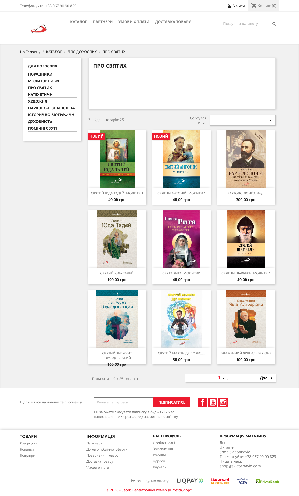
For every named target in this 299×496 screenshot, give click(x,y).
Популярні (28, 455)
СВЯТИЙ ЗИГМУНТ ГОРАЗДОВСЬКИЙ (117, 355)
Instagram (223, 402)
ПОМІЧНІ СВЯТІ (42, 128)
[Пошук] (250, 23)
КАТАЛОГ (78, 21)
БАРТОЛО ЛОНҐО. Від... (246, 193)
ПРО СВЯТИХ (40, 87)
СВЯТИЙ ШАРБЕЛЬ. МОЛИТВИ (245, 273)
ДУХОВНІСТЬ (40, 121)
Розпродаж (29, 443)
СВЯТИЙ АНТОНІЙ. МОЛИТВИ (181, 193)
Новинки (27, 449)
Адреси (159, 461)
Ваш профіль (167, 436)
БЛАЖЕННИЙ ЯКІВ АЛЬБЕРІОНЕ (246, 353)
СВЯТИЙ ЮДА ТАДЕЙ (117, 273)
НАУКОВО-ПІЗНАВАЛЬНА (51, 108)
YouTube (212, 402)
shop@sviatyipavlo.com (240, 465)
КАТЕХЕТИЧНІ (41, 94)
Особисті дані (164, 443)
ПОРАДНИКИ (40, 74)
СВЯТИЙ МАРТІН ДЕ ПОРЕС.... (181, 353)
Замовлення (163, 449)
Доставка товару (173, 21)
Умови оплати (134, 21)
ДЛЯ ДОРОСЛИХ (42, 66)
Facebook (202, 402)
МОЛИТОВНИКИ (43, 81)
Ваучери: (160, 467)
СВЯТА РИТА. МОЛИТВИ (181, 273)
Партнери (103, 21)
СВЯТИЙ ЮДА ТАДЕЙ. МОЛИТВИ (117, 193)
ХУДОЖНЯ (37, 101)
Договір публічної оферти (107, 449)
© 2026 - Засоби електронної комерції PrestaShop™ (149, 490)
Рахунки (159, 455)
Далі (267, 378)
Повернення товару (102, 455)
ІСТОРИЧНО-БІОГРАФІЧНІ (51, 114)
